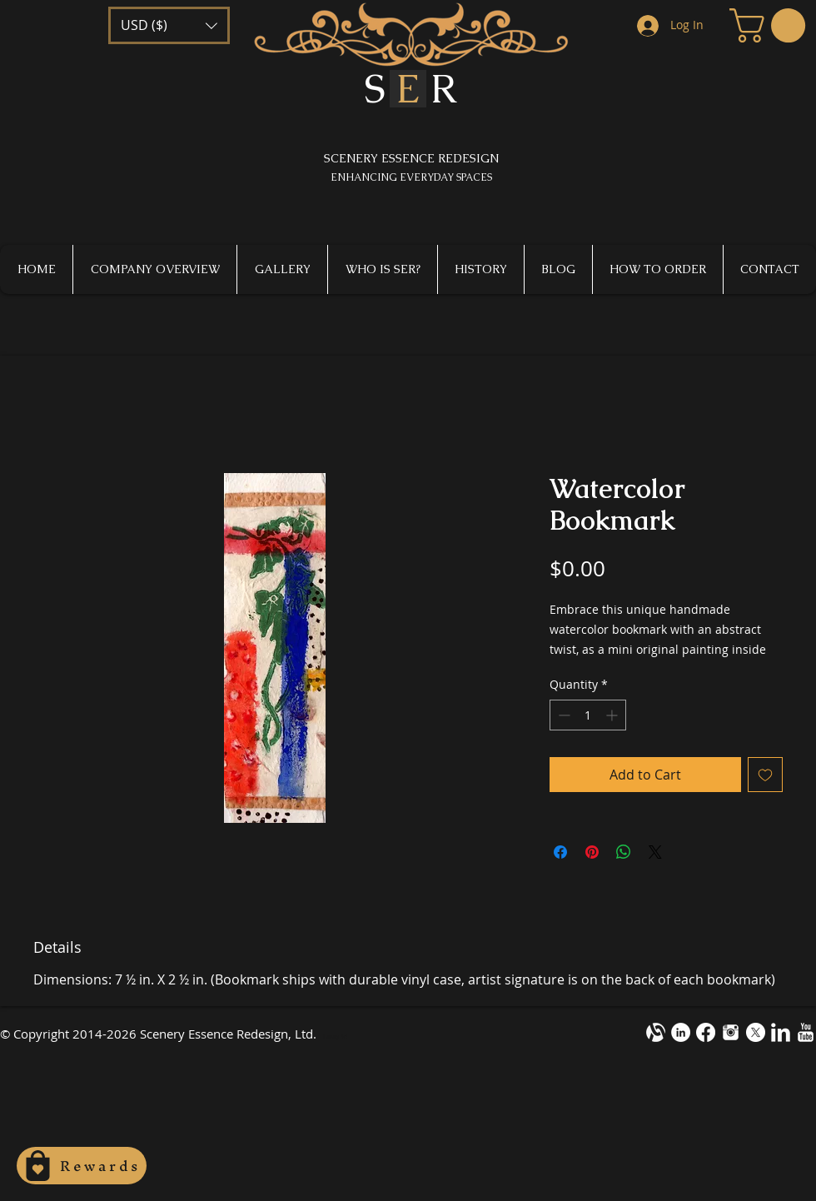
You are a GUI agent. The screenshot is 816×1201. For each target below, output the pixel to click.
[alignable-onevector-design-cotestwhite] (655, 1032)
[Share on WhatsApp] (624, 852)
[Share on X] (655, 852)
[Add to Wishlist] (765, 774)
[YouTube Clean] (805, 1032)
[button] (169, 25)
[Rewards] (82, 1165)
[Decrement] (562, 715)
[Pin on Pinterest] (592, 852)
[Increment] (613, 715)
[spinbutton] (588, 715)
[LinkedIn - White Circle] (680, 1032)
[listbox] (169, 25)
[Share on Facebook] (560, 852)
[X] (755, 1032)
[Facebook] (705, 1032)
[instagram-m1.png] (730, 1032)
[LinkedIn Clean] (780, 1032)
